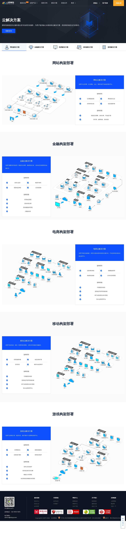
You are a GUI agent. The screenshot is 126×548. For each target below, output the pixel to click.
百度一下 (113, 506)
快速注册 (118, 3)
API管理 (36, 506)
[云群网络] (54, 518)
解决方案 (54, 3)
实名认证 (36, 503)
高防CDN (44, 3)
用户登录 (105, 3)
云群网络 (113, 501)
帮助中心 (75, 503)
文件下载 (75, 506)
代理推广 (55, 503)
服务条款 (94, 503)
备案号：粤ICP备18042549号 (112, 518)
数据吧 (113, 503)
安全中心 (36, 501)
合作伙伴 (55, 501)
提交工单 (94, 506)
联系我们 (94, 501)
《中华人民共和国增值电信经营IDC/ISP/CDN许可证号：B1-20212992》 (80, 518)
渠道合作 (64, 3)
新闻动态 (75, 501)
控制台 (95, 3)
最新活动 (23, 3)
